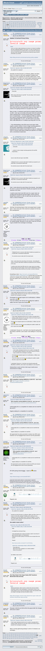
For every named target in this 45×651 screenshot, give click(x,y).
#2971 (40, 341)
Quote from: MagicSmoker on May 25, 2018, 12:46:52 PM (21, 247)
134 (11, 23)
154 (18, 24)
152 (14, 24)
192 (25, 26)
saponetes (6, 395)
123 (23, 22)
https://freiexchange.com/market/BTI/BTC (20, 476)
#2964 (40, 138)
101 (13, 21)
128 (33, 22)
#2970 (40, 309)
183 (7, 26)
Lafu (4, 485)
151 (12, 24)
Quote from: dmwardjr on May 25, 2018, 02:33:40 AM (21, 87)
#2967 (40, 216)
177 (29, 25)
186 (13, 26)
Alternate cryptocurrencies (17, 17)
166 (7, 25)
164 (3, 25)
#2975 (40, 442)
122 (21, 22)
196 (33, 26)
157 (23, 24)
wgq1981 (5, 202)
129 (35, 22)
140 (23, 23)
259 (8, 28)
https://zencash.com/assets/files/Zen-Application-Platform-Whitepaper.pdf (24, 274)
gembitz (5, 441)
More (26, 14)
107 (25, 21)
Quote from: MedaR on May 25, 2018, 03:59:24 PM (20, 446)
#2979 (40, 604)
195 (31, 26)
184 (9, 26)
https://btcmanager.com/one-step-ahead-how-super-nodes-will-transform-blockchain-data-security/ (25, 596)
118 (13, 22)
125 (27, 22)
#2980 (40, 617)
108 (27, 21)
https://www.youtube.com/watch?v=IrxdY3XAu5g (22, 543)
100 (11, 21)
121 (19, 22)
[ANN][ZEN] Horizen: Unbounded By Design (22, 18)
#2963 (40, 84)
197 (35, 26)
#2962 (40, 64)
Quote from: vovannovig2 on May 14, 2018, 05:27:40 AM (24, 545)
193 (27, 26)
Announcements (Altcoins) (31, 17)
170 (15, 25)
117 (11, 22)
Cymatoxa (6, 215)
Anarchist (6, 603)
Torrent (5, 12)
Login (18, 14)
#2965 (40, 171)
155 (20, 24)
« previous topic (39, 23)
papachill (5, 615)
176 (27, 25)
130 (3, 23)
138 (19, 23)
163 (35, 24)
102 (15, 21)
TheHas (5, 63)
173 (21, 25)
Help (10, 14)
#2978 (40, 571)
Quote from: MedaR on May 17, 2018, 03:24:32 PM (22, 526)
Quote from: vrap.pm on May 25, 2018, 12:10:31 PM (20, 175)
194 (29, 26)
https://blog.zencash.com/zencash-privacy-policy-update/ (24, 57)
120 (17, 22)
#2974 (40, 415)
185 (11, 26)
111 (32, 21)
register (20, 8)
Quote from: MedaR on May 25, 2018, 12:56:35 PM (20, 313)
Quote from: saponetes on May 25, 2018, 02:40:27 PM (21, 419)
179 (33, 25)
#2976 (40, 486)
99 (9, 21)
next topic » (40, 24)
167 (9, 25)
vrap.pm (5, 136)
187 (15, 26)
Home (6, 14)
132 (7, 23)
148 (5, 24)
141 (25, 23)
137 (17, 23)
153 (16, 24)
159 (27, 24)
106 (23, 21)
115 (7, 22)
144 (31, 23)
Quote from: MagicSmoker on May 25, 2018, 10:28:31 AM (22, 141)
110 (30, 21)
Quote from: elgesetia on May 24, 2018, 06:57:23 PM (21, 68)
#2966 (40, 203)
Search (14, 14)
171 (17, 25)
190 (21, 26)
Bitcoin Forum (6, 17)
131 (5, 23)
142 (27, 23)
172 (19, 25)
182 (5, 26)
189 (19, 26)
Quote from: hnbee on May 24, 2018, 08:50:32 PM (21, 89)
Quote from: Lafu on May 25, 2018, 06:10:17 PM (20, 525)
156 (21, 24)
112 (34, 21)
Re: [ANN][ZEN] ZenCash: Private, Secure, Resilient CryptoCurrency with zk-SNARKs (24, 34)
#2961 (40, 34)
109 (29, 21)
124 (25, 22)
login (16, 8)
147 (3, 24)
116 (9, 22)
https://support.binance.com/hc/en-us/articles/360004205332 (20, 381)
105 (21, 21)
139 (21, 23)
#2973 (40, 396)
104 (19, 21)
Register (22, 14)
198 (3, 28)
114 (5, 22)
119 (15, 22)
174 (23, 25)
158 (25, 24)
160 (29, 24)
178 (31, 25)
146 (35, 23)
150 (10, 24)
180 (35, 25)
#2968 (40, 244)
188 (17, 26)
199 (5, 28)
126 (29, 22)
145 (33, 23)
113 (3, 22)
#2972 (40, 375)
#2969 (40, 287)
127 (31, 22)
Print (40, 26)
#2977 (40, 504)
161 (31, 24)
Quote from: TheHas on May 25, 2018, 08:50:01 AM (20, 507)
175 (25, 25)
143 (29, 23)
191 (23, 26)
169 (13, 25)
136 (15, 23)
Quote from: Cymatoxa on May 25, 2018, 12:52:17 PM (21, 290)
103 (17, 21)
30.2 (10, 11)
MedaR (5, 33)
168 (11, 25)
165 (5, 25)
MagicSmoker (7, 83)
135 (13, 23)
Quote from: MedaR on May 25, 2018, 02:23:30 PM (20, 399)
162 (33, 24)
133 (9, 23)
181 (3, 26)
